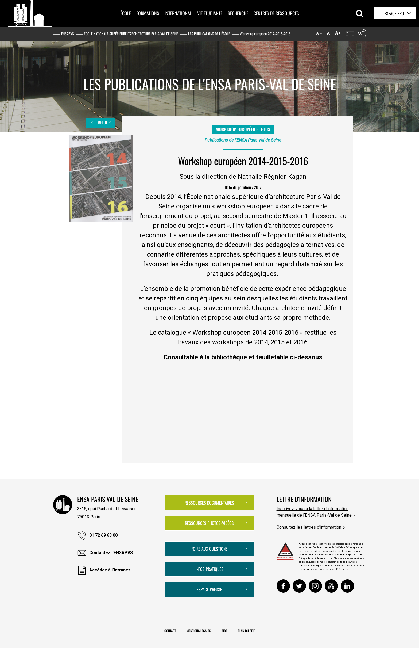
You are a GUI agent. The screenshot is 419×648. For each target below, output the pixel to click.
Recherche (238, 13)
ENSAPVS (67, 33)
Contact (170, 630)
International (178, 13)
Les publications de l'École (209, 33)
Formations (147, 13)
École (125, 13)
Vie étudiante (209, 13)
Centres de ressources (276, 13)
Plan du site (246, 630)
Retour (100, 122)
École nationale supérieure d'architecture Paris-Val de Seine (131, 33)
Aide (224, 630)
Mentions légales (199, 630)
